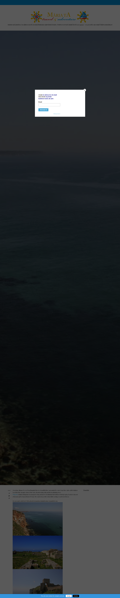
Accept (68, 596)
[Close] (85, 90)
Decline (76, 596)
